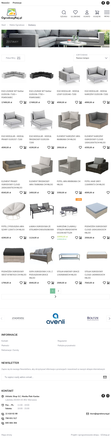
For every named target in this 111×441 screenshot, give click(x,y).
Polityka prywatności (66, 345)
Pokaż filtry (13, 58)
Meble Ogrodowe (17, 25)
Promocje (17, 2)
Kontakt (4, 341)
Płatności (5, 345)
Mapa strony (6, 435)
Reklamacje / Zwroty (10, 350)
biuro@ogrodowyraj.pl (100, 413)
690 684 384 (11, 423)
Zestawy (32, 25)
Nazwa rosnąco (82, 58)
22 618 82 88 (11, 413)
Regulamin (62, 341)
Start (3, 25)
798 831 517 (11, 418)
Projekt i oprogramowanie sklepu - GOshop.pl (90, 435)
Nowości (5, 2)
